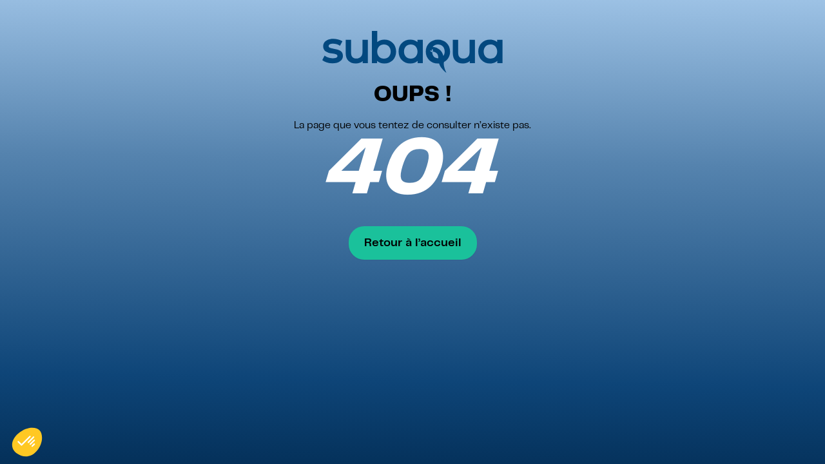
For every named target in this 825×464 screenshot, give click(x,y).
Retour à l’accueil (412, 243)
